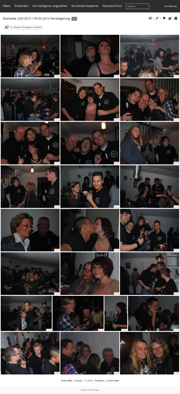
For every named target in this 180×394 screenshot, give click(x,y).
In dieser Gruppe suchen (26, 27)
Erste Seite (66, 380)
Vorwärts (99, 380)
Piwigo (96, 389)
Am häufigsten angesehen (50, 6)
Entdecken (22, 6)
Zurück (78, 380)
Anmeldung (170, 6)
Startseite (9, 18)
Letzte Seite (113, 380)
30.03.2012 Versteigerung (52, 18)
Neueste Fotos (112, 6)
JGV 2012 (25, 18)
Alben (6, 6)
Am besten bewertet (85, 6)
